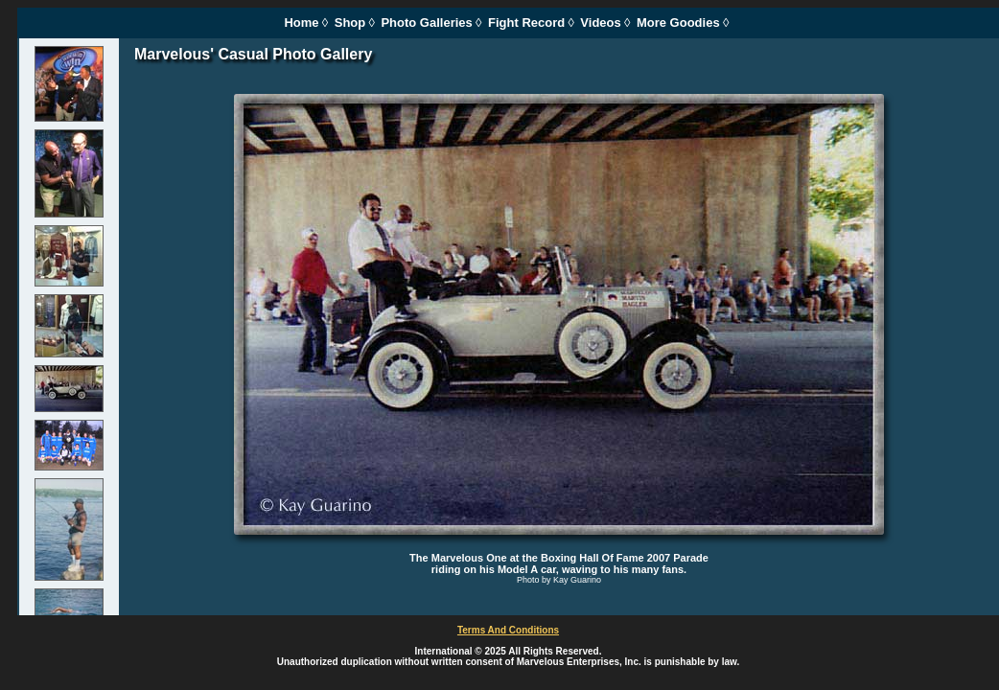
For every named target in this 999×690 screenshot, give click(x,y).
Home (301, 22)
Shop (350, 22)
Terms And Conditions (508, 630)
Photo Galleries (426, 22)
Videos (600, 22)
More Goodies (678, 22)
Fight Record (526, 22)
